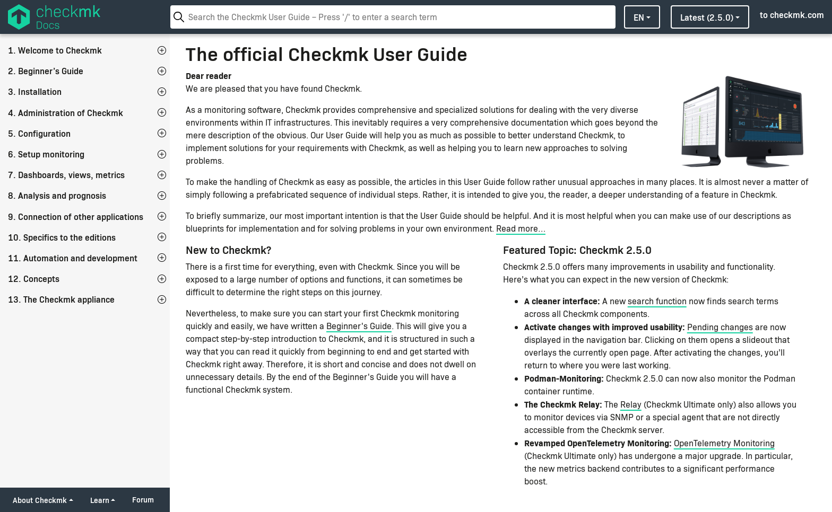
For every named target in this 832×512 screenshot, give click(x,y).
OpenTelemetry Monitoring (724, 442)
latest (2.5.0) (706, 17)
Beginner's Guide (359, 325)
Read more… (520, 228)
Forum (143, 500)
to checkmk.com (792, 14)
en (639, 17)
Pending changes (720, 326)
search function (657, 300)
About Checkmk (40, 500)
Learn (99, 500)
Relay (631, 404)
